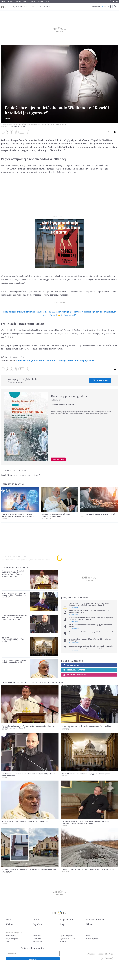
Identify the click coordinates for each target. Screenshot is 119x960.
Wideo (89, 924)
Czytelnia (37, 924)
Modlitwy (63, 942)
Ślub (7, 942)
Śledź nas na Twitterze (74, 670)
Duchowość (37, 936)
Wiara (38, 7)
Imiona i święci (37, 942)
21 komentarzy (74, 614)
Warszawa (95, 6)
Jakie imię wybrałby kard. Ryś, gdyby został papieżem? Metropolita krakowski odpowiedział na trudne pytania (86, 822)
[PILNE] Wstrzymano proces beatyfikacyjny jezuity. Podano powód (13, 640)
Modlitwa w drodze (22, 1)
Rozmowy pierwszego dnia (69, 396)
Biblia (3, 1)
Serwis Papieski (46, 518)
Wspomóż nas (100, 380)
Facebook (110, 1)
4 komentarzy (73, 607)
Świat (8, 919)
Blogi (33, 1)
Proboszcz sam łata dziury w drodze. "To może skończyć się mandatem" (88, 869)
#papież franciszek (9, 475)
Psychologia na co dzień (67, 939)
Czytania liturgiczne (66, 936)
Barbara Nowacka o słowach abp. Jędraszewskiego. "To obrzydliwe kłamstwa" (14, 595)
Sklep (48, 1)
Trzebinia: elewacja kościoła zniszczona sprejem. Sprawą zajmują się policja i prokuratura (29, 870)
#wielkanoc (25, 475)
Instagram (117, 1)
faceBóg (40, 1)
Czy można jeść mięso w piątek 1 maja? (98, 514)
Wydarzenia (17, 7)
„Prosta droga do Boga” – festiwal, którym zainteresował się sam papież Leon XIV (18, 516)
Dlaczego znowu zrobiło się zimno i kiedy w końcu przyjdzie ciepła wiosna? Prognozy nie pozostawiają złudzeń (91, 647)
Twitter (113, 1)
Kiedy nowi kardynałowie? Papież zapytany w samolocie (56, 515)
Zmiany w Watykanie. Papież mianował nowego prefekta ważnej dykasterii (55, 360)
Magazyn (10, 1)
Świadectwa (37, 939)
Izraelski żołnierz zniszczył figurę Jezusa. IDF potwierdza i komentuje (90, 640)
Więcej (46, 6)
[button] (109, 6)
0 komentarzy (73, 628)
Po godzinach (66, 919)
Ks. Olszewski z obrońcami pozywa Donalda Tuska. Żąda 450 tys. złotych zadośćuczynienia (14, 617)
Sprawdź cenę (58, 459)
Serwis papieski (11, 936)
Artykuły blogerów (12, 939)
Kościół (7, 118)
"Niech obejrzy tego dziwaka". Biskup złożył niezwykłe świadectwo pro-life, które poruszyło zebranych (13, 573)
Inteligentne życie (95, 919)
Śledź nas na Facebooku (74, 665)
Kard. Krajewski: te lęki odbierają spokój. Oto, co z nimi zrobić (14, 661)
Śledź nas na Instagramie (74, 675)
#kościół (37, 475)
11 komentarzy (74, 621)
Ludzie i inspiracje (92, 939)
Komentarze (29, 7)
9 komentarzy (73, 643)
